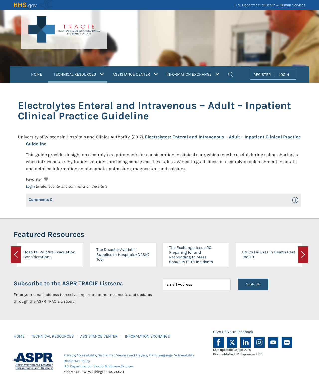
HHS (34, 5)
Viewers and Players (131, 355)
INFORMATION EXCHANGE (147, 336)
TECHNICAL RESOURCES (52, 336)
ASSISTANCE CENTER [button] (135, 74)
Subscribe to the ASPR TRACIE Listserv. (68, 283)
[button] (230, 73)
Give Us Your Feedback (233, 331)
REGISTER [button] (262, 74)
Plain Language (161, 355)
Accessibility (86, 355)
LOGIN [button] (284, 74)
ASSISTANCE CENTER (99, 336)
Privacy (69, 355)
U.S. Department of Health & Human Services (270, 5)
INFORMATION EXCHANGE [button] (192, 74)
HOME (36, 74)
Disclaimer (106, 355)
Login (30, 186)
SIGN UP (253, 284)
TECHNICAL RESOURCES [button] (80, 74)
